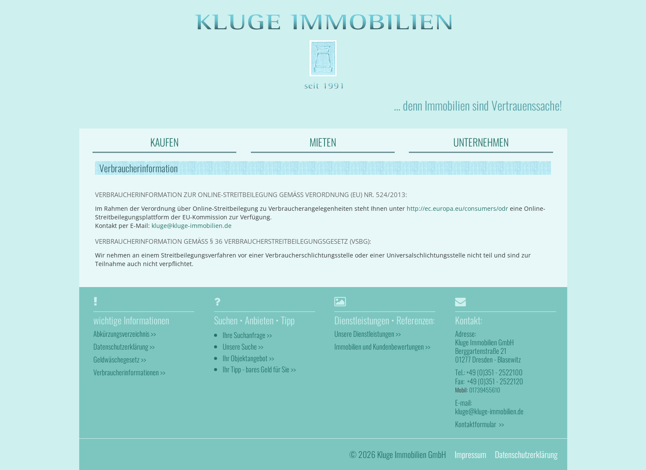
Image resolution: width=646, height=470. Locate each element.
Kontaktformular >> (479, 424)
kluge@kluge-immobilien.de (192, 226)
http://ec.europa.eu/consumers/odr (457, 208)
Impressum (470, 454)
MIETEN (323, 142)
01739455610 (484, 389)
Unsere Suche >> (243, 346)
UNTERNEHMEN (481, 142)
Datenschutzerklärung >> (124, 346)
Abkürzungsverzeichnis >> (124, 333)
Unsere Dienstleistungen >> (367, 333)
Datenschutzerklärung (526, 454)
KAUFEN (164, 142)
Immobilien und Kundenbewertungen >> (382, 346)
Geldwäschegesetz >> (119, 359)
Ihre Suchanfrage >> (247, 334)
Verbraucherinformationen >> (129, 372)
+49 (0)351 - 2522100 (494, 372)
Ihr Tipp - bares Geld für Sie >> (259, 369)
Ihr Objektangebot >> (248, 357)
